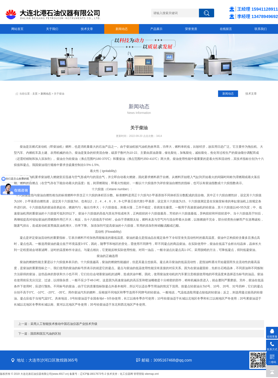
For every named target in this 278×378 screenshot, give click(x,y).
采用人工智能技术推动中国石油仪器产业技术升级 (63, 324)
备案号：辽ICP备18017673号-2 (88, 373)
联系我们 (261, 29)
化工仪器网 (126, 373)
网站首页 (17, 29)
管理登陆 (139, 373)
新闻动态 (122, 29)
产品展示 (156, 29)
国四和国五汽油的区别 (45, 333)
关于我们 (52, 29)
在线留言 (226, 29)
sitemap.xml (152, 373)
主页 (35, 93)
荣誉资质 (191, 29)
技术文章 (87, 29)
